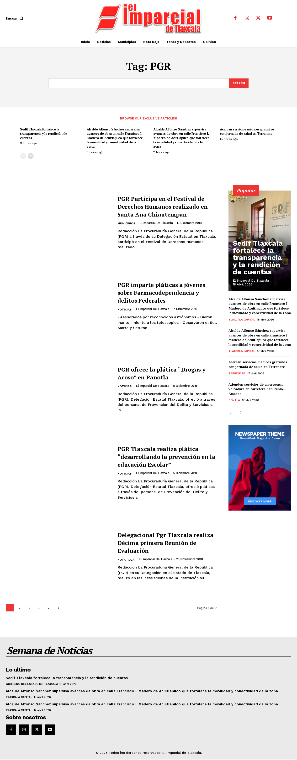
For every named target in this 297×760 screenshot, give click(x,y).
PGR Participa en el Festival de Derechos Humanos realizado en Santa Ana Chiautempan (165, 206)
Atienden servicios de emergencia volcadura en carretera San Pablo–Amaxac (256, 389)
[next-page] (31, 157)
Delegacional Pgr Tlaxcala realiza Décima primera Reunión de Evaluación (162, 543)
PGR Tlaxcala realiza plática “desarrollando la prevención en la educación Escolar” (166, 456)
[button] (15, 18)
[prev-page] (23, 157)
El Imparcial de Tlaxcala (157, 227)
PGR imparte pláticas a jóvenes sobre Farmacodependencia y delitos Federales (157, 292)
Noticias (125, 314)
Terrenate (236, 374)
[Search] (238, 83)
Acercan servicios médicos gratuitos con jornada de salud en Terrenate (247, 131)
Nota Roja (126, 560)
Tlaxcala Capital (241, 320)
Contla (234, 401)
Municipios (126, 228)
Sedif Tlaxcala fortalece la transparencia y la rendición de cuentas (43, 133)
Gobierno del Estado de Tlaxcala (32, 684)
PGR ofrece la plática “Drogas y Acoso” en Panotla (166, 373)
